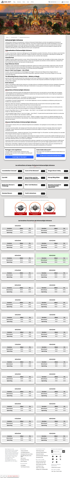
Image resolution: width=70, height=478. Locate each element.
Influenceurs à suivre (56, 467)
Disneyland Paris (39, 457)
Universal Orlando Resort (24, 37)
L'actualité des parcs (25, 452)
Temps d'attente (24, 450)
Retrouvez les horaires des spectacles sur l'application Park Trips (35, 197)
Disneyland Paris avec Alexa (27, 454)
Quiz (28, 2)
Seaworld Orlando (40, 454)
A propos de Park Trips (41, 462)
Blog (14, 2)
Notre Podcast (24, 461)
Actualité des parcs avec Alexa (26, 456)
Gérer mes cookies (40, 467)
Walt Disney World (40, 450)
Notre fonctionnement (41, 461)
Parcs (24, 2)
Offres (32, 2)
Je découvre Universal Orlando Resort (50, 155)
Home (7, 37)
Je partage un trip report (19, 157)
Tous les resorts (14, 37)
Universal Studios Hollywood (42, 455)
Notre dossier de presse (41, 464)
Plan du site (23, 458)
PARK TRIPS (7, 2)
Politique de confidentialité (42, 469)
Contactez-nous (39, 466)
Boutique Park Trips (25, 459)
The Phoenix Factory (25, 467)
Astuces (19, 2)
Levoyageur (23, 465)
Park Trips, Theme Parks (57, 471)
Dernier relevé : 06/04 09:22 (35, 167)
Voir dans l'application (13, 476)
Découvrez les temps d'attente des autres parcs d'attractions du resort (35, 200)
